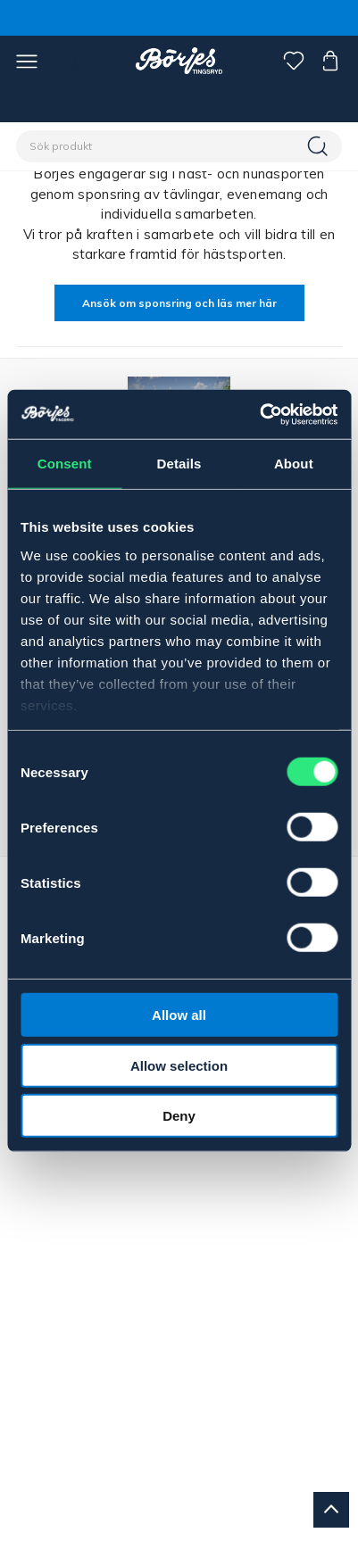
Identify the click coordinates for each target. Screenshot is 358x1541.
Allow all (179, 1015)
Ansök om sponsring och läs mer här (179, 303)
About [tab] (293, 463)
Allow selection (179, 1065)
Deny (179, 1115)
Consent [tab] (64, 463)
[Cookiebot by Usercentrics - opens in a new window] (259, 414)
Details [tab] (179, 463)
